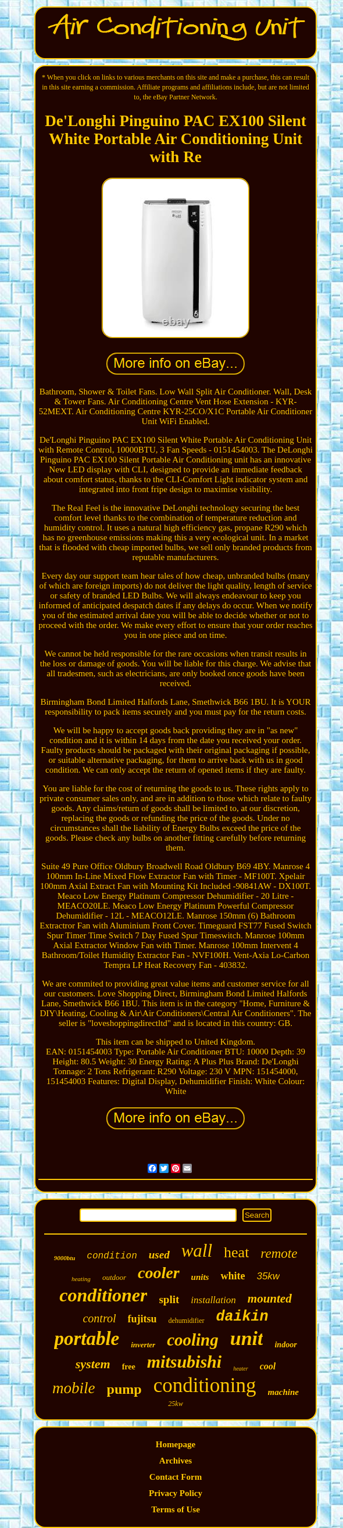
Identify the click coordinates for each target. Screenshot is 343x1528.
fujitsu (142, 1319)
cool (268, 1366)
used (159, 1255)
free (128, 1366)
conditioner (103, 1295)
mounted (270, 1298)
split (169, 1299)
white (232, 1276)
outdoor (114, 1277)
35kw (268, 1276)
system (93, 1364)
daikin (242, 1316)
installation (213, 1299)
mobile (73, 1388)
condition (112, 1256)
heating (81, 1278)
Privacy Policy (175, 1493)
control (99, 1318)
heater (240, 1368)
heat (236, 1252)
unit (246, 1338)
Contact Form (175, 1477)
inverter (143, 1344)
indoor (285, 1344)
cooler (159, 1273)
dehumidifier (187, 1321)
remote (278, 1253)
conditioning (204, 1385)
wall (196, 1250)
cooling (193, 1339)
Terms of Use (175, 1509)
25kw (175, 1404)
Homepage (175, 1444)
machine (283, 1392)
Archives (175, 1460)
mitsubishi (184, 1361)
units (200, 1277)
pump (124, 1389)
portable (86, 1338)
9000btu (65, 1257)
